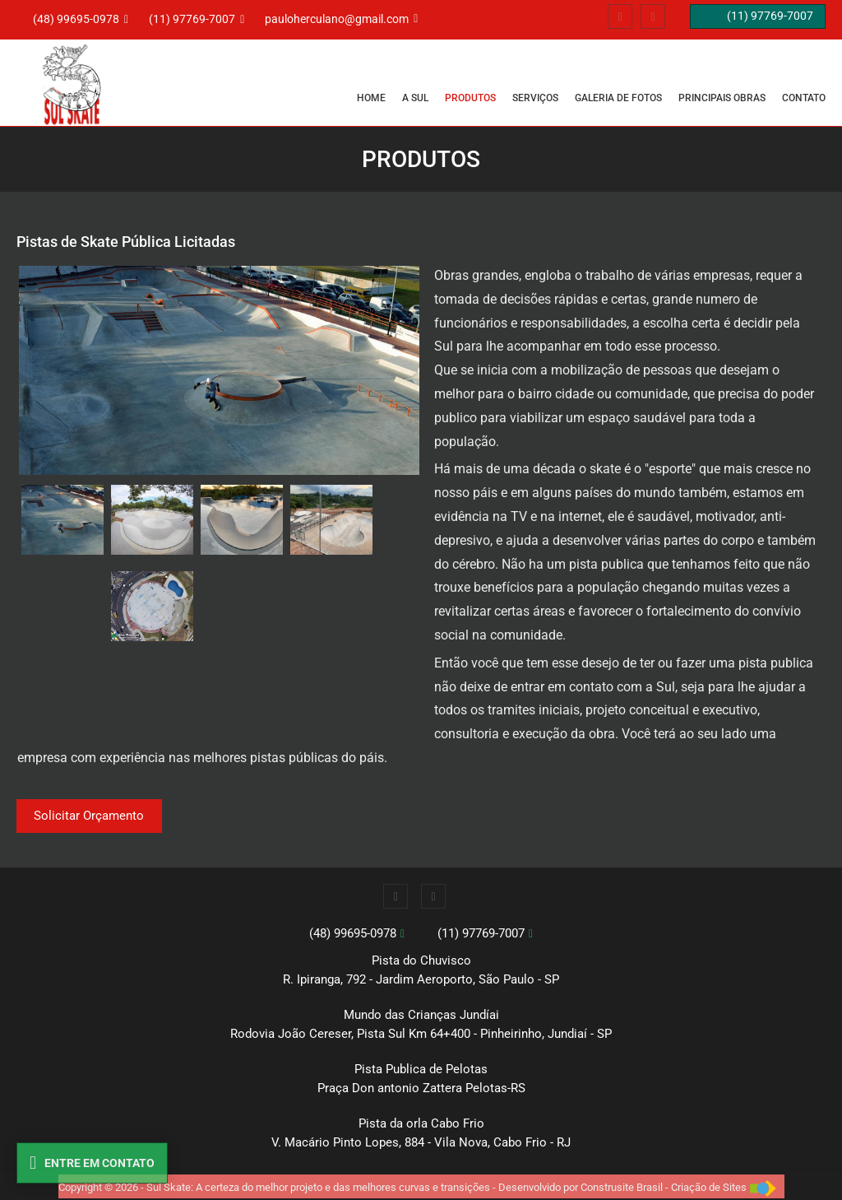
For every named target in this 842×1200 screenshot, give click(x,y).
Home (371, 98)
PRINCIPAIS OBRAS (722, 98)
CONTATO (804, 98)
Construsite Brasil (622, 1187)
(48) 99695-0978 (352, 933)
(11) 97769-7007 (481, 933)
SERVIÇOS (535, 98)
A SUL (415, 98)
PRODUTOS (470, 98)
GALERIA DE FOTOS (618, 98)
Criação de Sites (709, 1187)
